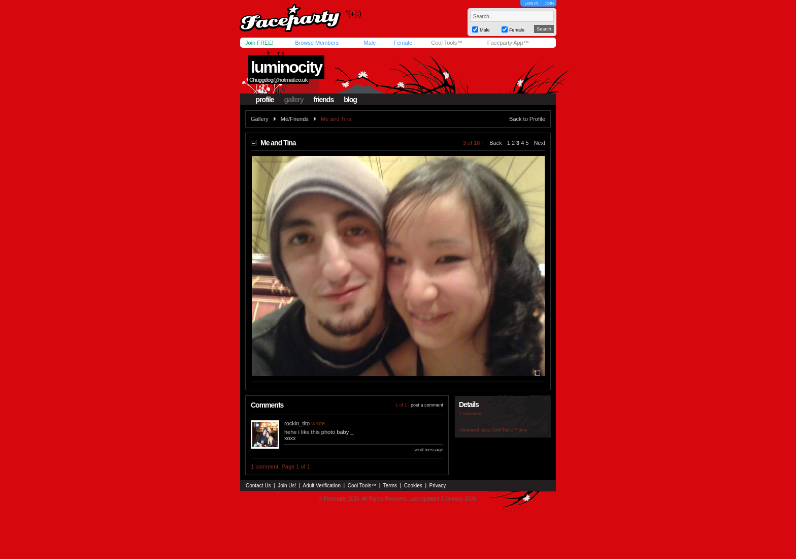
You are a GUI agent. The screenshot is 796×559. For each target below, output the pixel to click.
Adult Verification (322, 485)
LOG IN (531, 3)
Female (402, 43)
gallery (293, 100)
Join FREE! (259, 43)
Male (369, 43)
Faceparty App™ (508, 43)
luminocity (286, 67)
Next (539, 143)
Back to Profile (527, 119)
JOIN (549, 3)
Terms (390, 485)
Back (495, 143)
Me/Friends (295, 119)
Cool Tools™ (446, 43)
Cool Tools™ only (509, 429)
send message (428, 449)
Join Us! (287, 485)
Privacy (437, 485)
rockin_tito (297, 423)
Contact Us (258, 485)
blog (350, 100)
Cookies (413, 485)
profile (265, 100)
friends (324, 100)
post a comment (427, 405)
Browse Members (317, 43)
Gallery (260, 119)
